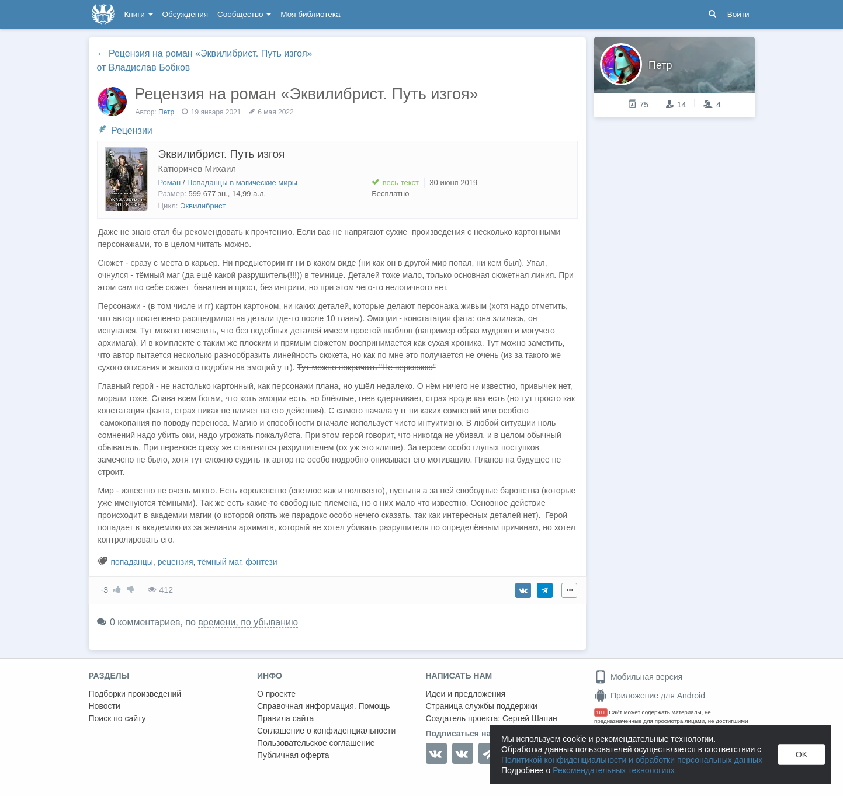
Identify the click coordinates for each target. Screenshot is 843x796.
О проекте (276, 693)
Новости (104, 706)
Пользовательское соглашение (316, 743)
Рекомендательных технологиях (614, 770)
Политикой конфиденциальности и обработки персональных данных (631, 759)
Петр (166, 112)
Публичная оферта (293, 755)
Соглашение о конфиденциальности (326, 730)
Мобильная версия (638, 676)
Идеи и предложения (466, 693)
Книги (138, 14)
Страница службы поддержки (481, 706)
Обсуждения (185, 14)
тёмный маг (219, 561)
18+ (601, 712)
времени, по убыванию (248, 622)
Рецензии (131, 130)
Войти (738, 14)
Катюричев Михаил (197, 168)
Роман (169, 182)
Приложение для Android (649, 695)
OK (801, 754)
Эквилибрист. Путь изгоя (221, 154)
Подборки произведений (135, 693)
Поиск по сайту (117, 718)
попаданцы (131, 561)
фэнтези (261, 561)
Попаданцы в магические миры (242, 182)
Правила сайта (285, 718)
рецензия (175, 561)
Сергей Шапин (529, 718)
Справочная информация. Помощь (323, 706)
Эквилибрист (203, 205)
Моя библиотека (310, 14)
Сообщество (244, 14)
